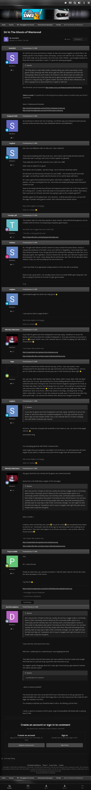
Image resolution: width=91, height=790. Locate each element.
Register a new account (26, 745)
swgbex (12, 143)
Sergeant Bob (12, 116)
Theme (45, 765)
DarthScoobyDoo (12, 607)
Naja (12, 362)
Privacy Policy (53, 765)
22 (12, 70)
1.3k (12, 237)
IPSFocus (38, 765)
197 (12, 264)
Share (67, 39)
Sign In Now (64, 745)
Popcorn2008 (12, 552)
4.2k (12, 351)
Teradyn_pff (12, 215)
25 (12, 138)
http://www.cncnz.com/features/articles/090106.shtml (64, 87)
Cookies (61, 765)
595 (12, 573)
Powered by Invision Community (45, 773)
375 (12, 165)
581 (12, 383)
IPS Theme (30, 765)
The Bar (25, 40)
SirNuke (12, 243)
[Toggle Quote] (26, 65)
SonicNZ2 (15, 38)
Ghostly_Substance (12, 330)
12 (12, 629)
